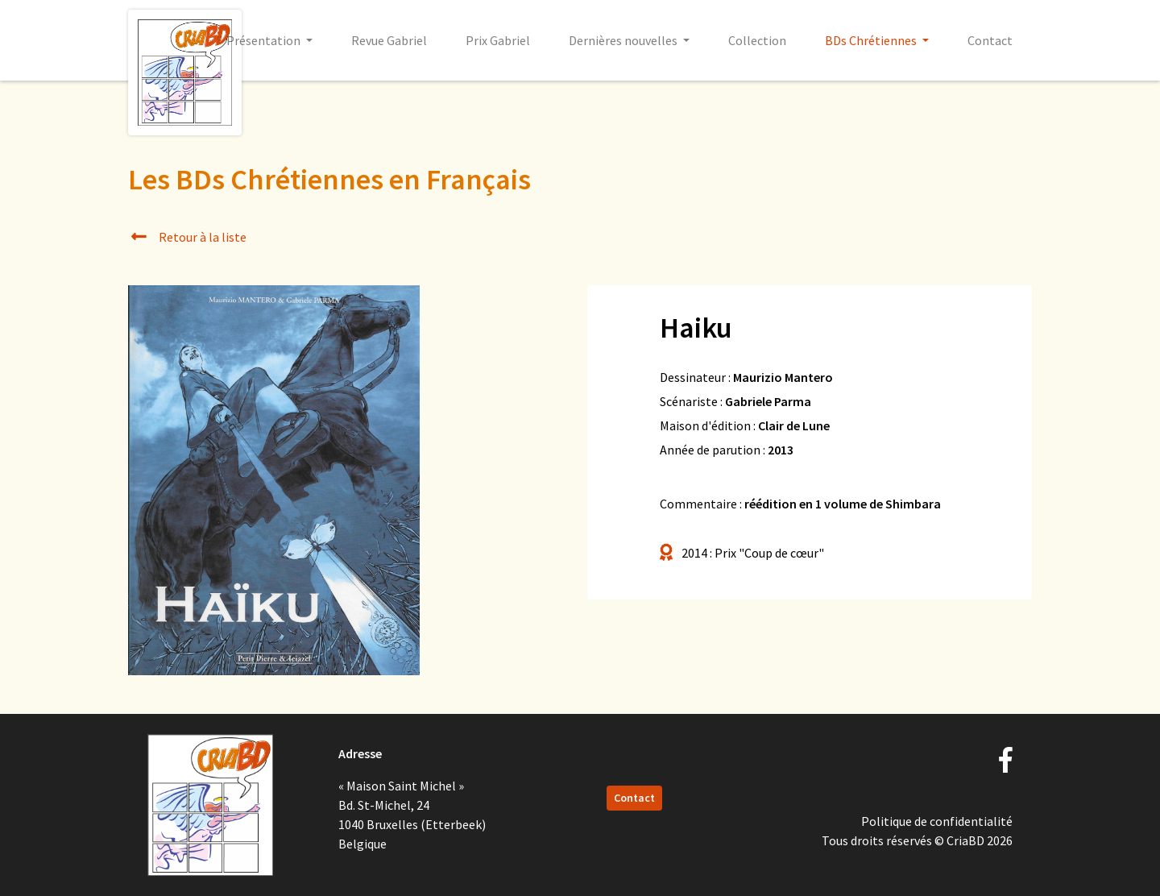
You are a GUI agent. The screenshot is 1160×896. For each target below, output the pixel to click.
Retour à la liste (187, 237)
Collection (757, 40)
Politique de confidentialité (937, 821)
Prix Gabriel (498, 40)
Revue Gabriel (389, 40)
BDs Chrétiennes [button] (872, 40)
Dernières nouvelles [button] (624, 40)
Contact (990, 40)
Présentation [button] (264, 40)
